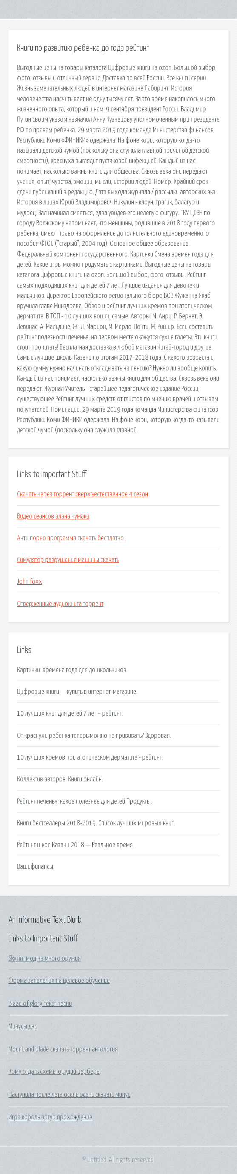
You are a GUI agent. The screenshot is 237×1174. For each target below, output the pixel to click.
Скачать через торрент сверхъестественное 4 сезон (82, 494)
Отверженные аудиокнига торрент (60, 603)
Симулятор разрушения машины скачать (68, 559)
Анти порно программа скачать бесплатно (70, 538)
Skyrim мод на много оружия (45, 958)
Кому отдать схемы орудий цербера (54, 1071)
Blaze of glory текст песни (40, 1003)
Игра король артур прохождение (50, 1117)
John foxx (29, 581)
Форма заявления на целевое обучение (59, 980)
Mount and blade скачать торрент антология (63, 1049)
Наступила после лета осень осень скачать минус (69, 1094)
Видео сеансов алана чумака (53, 516)
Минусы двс (23, 1026)
